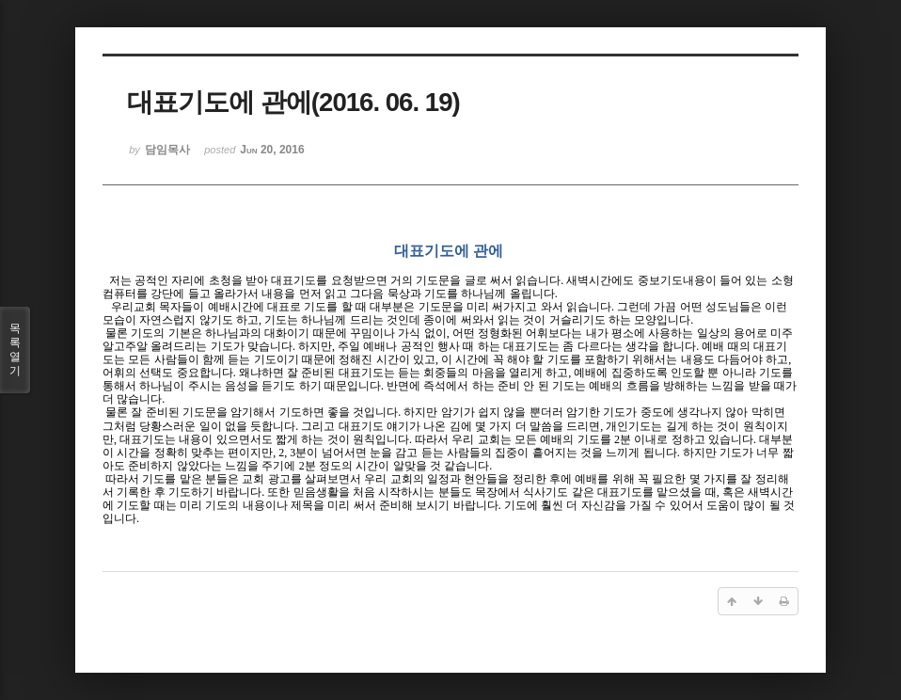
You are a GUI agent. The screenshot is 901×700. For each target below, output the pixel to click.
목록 (15, 350)
